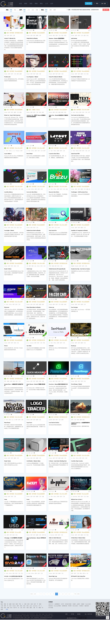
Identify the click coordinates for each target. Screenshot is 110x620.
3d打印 (62, 604)
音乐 (5, 35)
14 (67, 107)
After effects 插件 (85, 109)
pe (13, 150)
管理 (65, 35)
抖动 (44, 342)
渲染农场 (50, 605)
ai (49, 535)
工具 (14, 35)
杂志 (24, 605)
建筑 (31, 607)
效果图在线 (64, 605)
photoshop (75, 496)
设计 (10, 605)
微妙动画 (87, 605)
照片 (5, 381)
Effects (77, 112)
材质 (18, 73)
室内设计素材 (68, 604)
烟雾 (81, 419)
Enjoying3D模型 (57, 605)
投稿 (107, 9)
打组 (87, 35)
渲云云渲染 (75, 605)
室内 (5, 605)
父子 (89, 150)
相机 (62, 304)
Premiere (18, 150)
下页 (75, 594)
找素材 (82, 604)
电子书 (15, 607)
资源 (11, 9)
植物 (59, 112)
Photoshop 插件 (85, 493)
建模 (37, 35)
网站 (15, 9)
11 (59, 594)
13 (89, 222)
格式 (13, 535)
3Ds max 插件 (18, 532)
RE (87, 573)
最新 (24, 9)
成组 (85, 35)
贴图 (20, 73)
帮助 (95, 3)
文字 (89, 112)
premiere (32, 342)
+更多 (6, 609)
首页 (20, 3)
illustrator (52, 535)
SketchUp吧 (88, 604)
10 (45, 299)
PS (7, 605)
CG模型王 (81, 605)
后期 (11, 381)
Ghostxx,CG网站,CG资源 (7, 3)
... (37, 594)
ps (71, 496)
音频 (53, 266)
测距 (37, 381)
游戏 (8, 607)
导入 (22, 573)
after (35, 266)
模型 (5, 604)
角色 (21, 605)
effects (38, 266)
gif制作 (78, 604)
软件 (11, 35)
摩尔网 (69, 605)
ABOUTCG (51, 604)
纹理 (43, 304)
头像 (43, 496)
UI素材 (74, 604)
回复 (37, 9)
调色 (81, 573)
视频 (40, 607)
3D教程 (33, 109)
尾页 (78, 594)
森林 (62, 112)
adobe (58, 227)
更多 (103, 3)
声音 (50, 266)
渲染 (62, 35)
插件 (31, 35)
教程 (30, 109)
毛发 (87, 73)
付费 (50, 9)
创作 (8, 35)
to (41, 605)
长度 (43, 381)
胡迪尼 (72, 266)
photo (31, 605)
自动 (40, 112)
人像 (34, 607)
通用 (46, 9)
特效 (14, 381)
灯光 (15, 227)
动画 (37, 73)
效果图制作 (57, 604)
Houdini (76, 266)
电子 (11, 607)
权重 (82, 304)
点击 (33, 9)
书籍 (2, 607)
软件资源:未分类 (19, 32)
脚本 (33, 266)
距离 (40, 381)
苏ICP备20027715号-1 (72, 618)
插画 (17, 604)
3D (18, 607)
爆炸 (83, 419)
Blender (38, 109)
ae (71, 112)
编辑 (8, 381)
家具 (28, 604)
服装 (20, 112)
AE (27, 266)
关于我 (72, 614)
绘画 (13, 604)
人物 (2, 605)
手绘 (20, 604)
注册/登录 (88, 3)
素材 (40, 604)
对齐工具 (44, 535)
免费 (55, 9)
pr (14, 150)
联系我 (78, 614)
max (5, 535)
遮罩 (44, 150)
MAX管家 (50, 607)
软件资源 (12, 32)
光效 (87, 496)
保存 (43, 112)
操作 (59, 73)
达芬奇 (50, 419)
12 (45, 491)
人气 (29, 9)
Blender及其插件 (41, 32)
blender (28, 35)
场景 (28, 607)
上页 (35, 594)
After (74, 112)
